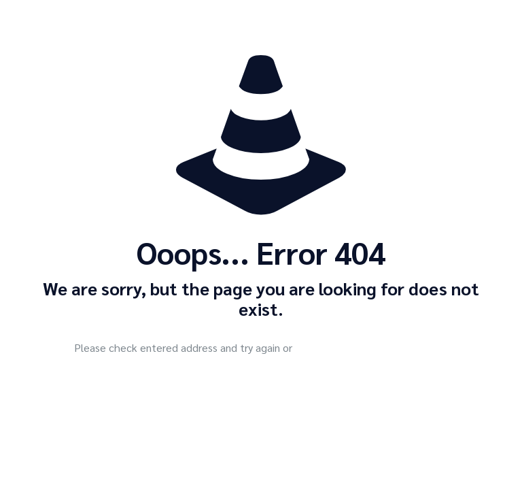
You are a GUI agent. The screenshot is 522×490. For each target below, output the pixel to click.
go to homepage (378, 349)
